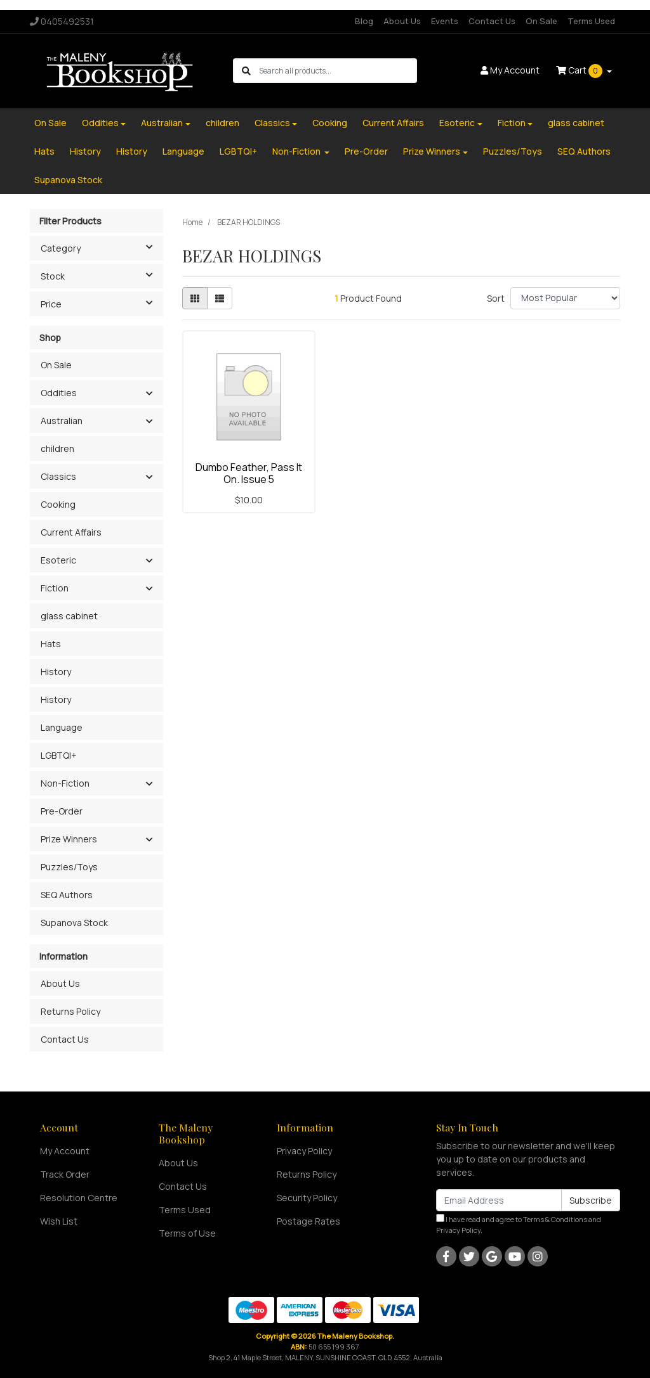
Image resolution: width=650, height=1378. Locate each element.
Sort (496, 298)
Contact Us (491, 21)
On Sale (541, 21)
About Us (402, 21)
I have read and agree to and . (518, 1224)
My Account (65, 1151)
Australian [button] (62, 421)
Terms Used (591, 21)
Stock (101, 275)
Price (101, 303)
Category (101, 247)
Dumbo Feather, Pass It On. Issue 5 (249, 473)
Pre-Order (366, 151)
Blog (364, 21)
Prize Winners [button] (69, 839)
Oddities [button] (59, 393)
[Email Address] (499, 1200)
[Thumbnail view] (195, 298)
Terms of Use (187, 1233)
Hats (44, 151)
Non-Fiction (297, 151)
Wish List (58, 1221)
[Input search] (337, 71)
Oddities (100, 123)
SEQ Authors (584, 151)
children (222, 123)
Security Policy (307, 1198)
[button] (148, 393)
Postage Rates (308, 1221)
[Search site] (246, 71)
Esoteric (457, 123)
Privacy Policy (304, 1151)
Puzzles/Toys (512, 151)
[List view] (219, 298)
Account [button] (510, 70)
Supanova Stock (68, 180)
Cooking (329, 123)
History (85, 151)
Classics (272, 123)
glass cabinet (576, 123)
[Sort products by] (565, 298)
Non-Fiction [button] (65, 783)
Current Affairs (393, 123)
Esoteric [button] (58, 560)
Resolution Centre (78, 1198)
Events (444, 21)
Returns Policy (70, 1011)
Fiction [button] (55, 588)
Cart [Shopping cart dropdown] (580, 71)
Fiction (512, 123)
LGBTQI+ (238, 151)
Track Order (65, 1174)
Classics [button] (58, 476)
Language (183, 151)
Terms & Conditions (555, 1219)
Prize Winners (431, 151)
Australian (162, 123)
